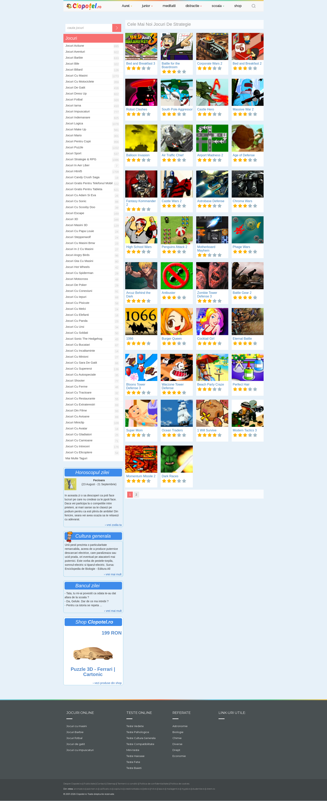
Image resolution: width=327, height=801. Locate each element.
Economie (179, 756)
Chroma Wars (242, 201)
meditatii (169, 6)
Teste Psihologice (137, 732)
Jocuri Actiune (74, 45)
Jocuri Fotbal (74, 99)
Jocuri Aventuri (75, 51)
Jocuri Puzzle (74, 147)
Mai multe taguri (76, 458)
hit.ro (154, 788)
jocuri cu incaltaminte (80, 350)
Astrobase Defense (210, 201)
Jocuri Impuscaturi (77, 111)
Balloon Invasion (138, 155)
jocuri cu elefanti (77, 314)
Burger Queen (172, 338)
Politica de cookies (179, 783)
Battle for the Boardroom (171, 65)
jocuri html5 (73, 171)
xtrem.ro (210, 788)
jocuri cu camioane (79, 440)
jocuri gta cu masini (79, 261)
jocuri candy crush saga (82, 177)
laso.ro (161, 788)
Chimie (177, 738)
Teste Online (139, 713)
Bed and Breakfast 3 (140, 63)
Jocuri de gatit (75, 744)
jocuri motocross (76, 278)
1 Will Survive (207, 430)
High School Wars (139, 247)
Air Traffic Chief (172, 155)
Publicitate (89, 783)
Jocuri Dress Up (76, 93)
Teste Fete (133, 762)
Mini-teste (132, 750)
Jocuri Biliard (74, 69)
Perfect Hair (241, 384)
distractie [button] (193, 6)
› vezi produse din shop (107, 683)
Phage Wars (241, 247)
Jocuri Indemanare (77, 117)
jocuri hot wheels (77, 267)
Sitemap (111, 783)
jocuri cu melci (75, 308)
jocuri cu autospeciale (80, 374)
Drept (176, 750)
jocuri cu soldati (76, 332)
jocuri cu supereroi (78, 368)
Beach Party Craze (210, 384)
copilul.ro (118, 788)
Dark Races (170, 476)
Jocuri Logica (74, 123)
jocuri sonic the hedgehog (83, 338)
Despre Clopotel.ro (72, 783)
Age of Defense (244, 155)
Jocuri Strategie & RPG (80, 159)
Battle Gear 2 (242, 292)
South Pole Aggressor (177, 109)
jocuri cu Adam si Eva (80, 195)
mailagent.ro (173, 788)
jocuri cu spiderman (79, 273)
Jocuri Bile (72, 63)
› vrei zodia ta (113, 524)
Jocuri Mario (73, 135)
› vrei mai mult (112, 574)
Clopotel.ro (84, 6)
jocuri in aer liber (77, 165)
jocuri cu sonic (75, 201)
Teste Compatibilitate (140, 744)
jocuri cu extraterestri (80, 404)
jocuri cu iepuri (75, 296)
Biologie (177, 732)
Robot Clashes (136, 109)
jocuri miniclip (74, 422)
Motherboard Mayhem (206, 248)
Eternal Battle (242, 338)
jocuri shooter (75, 380)
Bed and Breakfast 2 (247, 63)
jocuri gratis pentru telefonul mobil (89, 183)
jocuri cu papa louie (79, 231)
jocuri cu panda (76, 320)
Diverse (177, 744)
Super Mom (134, 430)
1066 (129, 338)
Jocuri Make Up (75, 129)
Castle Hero (205, 109)
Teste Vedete (135, 726)
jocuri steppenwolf (78, 237)
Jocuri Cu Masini (76, 75)
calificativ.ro (105, 788)
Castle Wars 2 (172, 201)
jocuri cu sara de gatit (81, 362)
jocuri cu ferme (76, 386)
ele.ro (146, 788)
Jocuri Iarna (73, 105)
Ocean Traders (172, 430)
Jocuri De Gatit (75, 87)
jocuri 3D (71, 219)
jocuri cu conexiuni (78, 290)
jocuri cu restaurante (80, 398)
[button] (254, 6)
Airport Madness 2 (210, 155)
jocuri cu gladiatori (78, 434)
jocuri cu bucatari (77, 344)
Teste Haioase (135, 756)
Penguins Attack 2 (174, 247)
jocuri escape (74, 213)
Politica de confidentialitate (153, 783)
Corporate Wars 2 (209, 63)
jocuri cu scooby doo (80, 207)
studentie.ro (198, 788)
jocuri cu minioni (76, 356)
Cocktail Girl (205, 338)
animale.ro (79, 788)
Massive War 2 (243, 109)
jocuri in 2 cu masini (79, 249)
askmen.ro (92, 788)
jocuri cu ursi (74, 326)
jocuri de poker (76, 284)
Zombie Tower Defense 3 (207, 294)
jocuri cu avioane (77, 416)
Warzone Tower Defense (173, 386)
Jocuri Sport (73, 153)
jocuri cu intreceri (77, 446)
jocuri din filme (76, 410)
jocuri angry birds (77, 255)
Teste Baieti (134, 768)
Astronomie (180, 726)
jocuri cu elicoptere (78, 452)
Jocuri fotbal (74, 738)
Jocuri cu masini (76, 726)
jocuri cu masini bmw (80, 243)
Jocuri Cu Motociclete (79, 81)
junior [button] (147, 6)
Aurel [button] (127, 6)
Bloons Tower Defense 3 (135, 386)
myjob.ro (185, 788)
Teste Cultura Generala (141, 738)
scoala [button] (218, 6)
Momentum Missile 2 (141, 476)
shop (238, 6)
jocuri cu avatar (76, 428)
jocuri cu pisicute (77, 302)
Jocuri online (80, 713)
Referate (181, 713)
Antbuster (168, 292)
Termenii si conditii (127, 783)
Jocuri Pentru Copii (78, 141)
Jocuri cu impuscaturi (80, 750)
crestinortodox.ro (133, 788)
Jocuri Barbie (74, 57)
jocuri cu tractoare (78, 392)
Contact (101, 783)
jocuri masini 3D (76, 225)
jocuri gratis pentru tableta (83, 189)
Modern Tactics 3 (245, 430)
